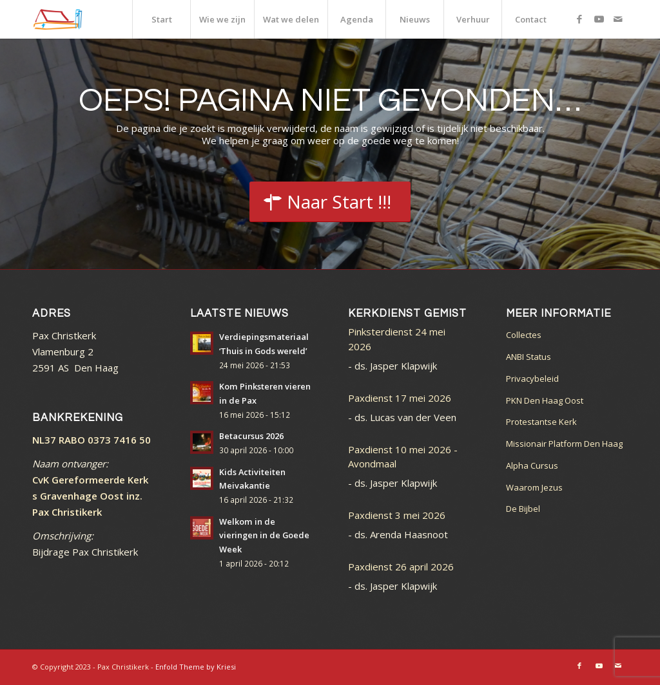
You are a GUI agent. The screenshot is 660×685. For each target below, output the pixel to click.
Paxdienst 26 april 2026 (401, 566)
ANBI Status (528, 356)
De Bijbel (523, 508)
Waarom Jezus (534, 487)
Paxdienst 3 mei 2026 (396, 515)
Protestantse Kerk (541, 421)
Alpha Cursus (532, 465)
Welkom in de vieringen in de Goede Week (264, 535)
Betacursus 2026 (251, 436)
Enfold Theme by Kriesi (195, 666)
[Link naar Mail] (618, 18)
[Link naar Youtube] (598, 18)
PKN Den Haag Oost (544, 400)
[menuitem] (161, 19)
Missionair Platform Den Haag (564, 443)
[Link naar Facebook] (579, 18)
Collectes (523, 335)
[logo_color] (57, 19)
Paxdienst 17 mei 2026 (399, 397)
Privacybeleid (532, 378)
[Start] (330, 202)
